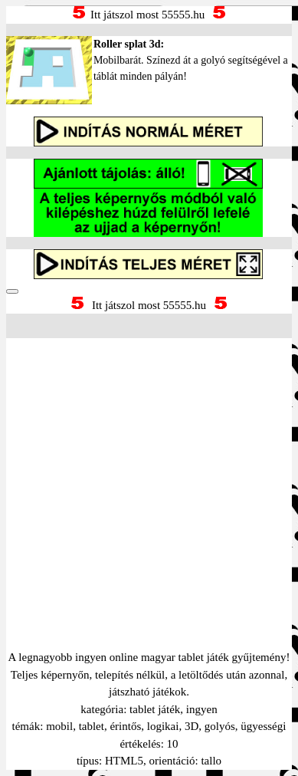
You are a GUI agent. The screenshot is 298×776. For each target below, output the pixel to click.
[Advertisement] (149, 475)
